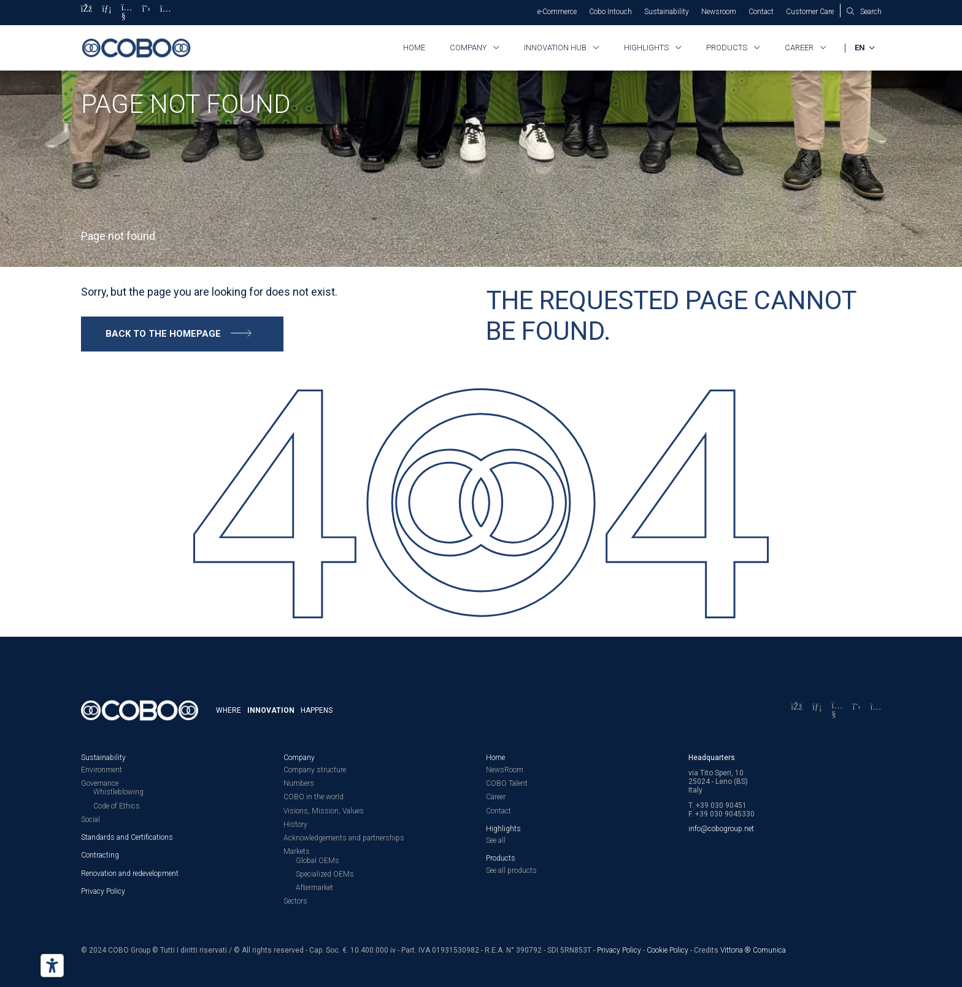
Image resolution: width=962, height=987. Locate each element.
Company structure (314, 769)
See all (496, 839)
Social (90, 819)
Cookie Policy (667, 949)
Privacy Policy (103, 890)
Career (799, 47)
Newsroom (718, 11)
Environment (101, 769)
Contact (761, 11)
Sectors (295, 900)
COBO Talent (507, 782)
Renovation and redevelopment (130, 872)
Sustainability (666, 11)
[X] (146, 12)
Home (414, 47)
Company (468, 47)
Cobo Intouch (610, 11)
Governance (99, 782)
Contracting (100, 854)
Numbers (298, 782)
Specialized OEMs (325, 873)
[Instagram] (165, 12)
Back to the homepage (163, 333)
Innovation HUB (555, 47)
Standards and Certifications (127, 836)
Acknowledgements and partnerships (343, 837)
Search (871, 11)
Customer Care (810, 11)
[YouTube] (127, 12)
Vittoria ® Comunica (753, 949)
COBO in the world (313, 796)
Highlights (646, 47)
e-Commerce (557, 11)
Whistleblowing (118, 791)
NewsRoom (504, 769)
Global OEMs (317, 859)
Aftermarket (314, 887)
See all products (511, 869)
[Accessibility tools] (52, 965)
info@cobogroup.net (721, 828)
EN (860, 47)
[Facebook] (87, 12)
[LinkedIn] (107, 12)
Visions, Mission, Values (323, 809)
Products (726, 47)
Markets (296, 851)
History (295, 824)
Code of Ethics (116, 805)
